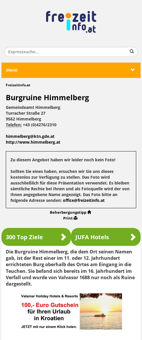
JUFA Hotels (105, 237)
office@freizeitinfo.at (84, 200)
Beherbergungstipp (70, 212)
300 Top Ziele (36, 237)
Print (70, 218)
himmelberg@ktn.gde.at (30, 136)
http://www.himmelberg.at (33, 142)
